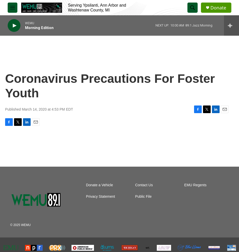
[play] (14, 26)
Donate (218, 7)
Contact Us (144, 185)
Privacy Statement (100, 196)
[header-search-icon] (192, 8)
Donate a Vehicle (99, 185)
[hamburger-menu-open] (12, 8)
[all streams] (231, 25)
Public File (143, 196)
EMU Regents (195, 185)
